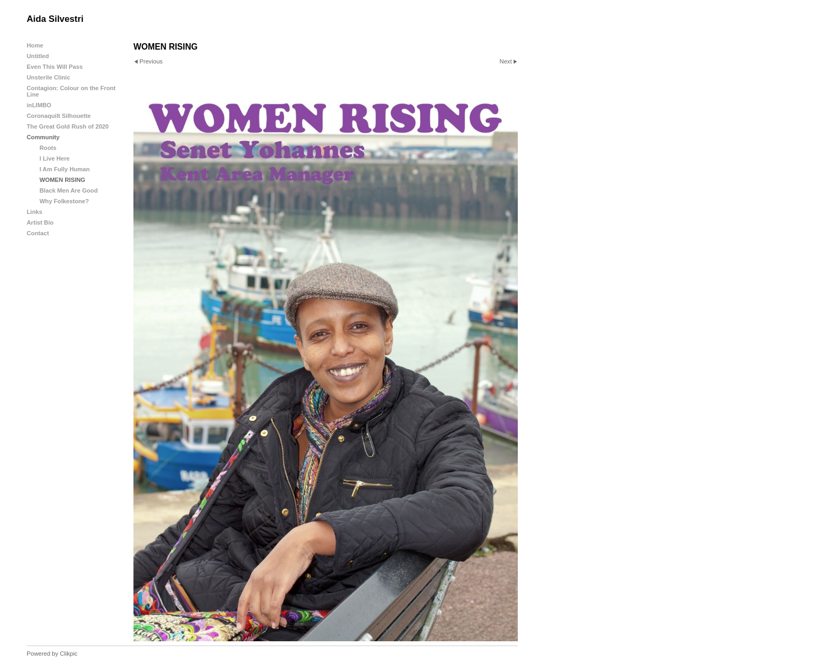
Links (34, 212)
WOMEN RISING (62, 180)
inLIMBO (39, 105)
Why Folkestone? (64, 201)
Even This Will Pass (55, 66)
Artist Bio (40, 222)
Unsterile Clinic (48, 77)
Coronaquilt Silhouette (59, 116)
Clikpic (68, 653)
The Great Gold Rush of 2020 (68, 126)
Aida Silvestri (55, 19)
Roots (48, 148)
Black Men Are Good (69, 190)
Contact (38, 233)
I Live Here (55, 158)
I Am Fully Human (65, 169)
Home (35, 45)
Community (43, 137)
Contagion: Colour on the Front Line (71, 91)
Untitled (38, 56)
